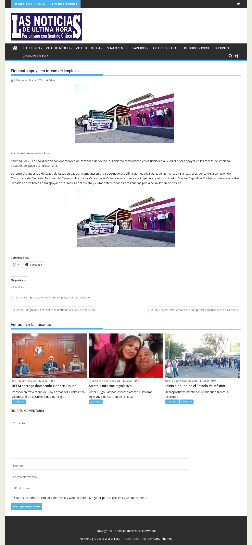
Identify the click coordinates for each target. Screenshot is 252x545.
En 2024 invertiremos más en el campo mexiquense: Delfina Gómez (193, 310)
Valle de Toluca (88, 48)
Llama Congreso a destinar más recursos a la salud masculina (55, 310)
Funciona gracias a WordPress (100, 538)
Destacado (186, 401)
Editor (51, 80)
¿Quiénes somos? (35, 56)
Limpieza (62, 297)
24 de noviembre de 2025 (181, 380)
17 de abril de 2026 (24, 380)
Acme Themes (162, 538)
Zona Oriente (116, 48)
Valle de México (58, 48)
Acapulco (38, 297)
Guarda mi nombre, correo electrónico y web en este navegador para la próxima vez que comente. (81, 498)
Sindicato (85, 297)
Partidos (139, 48)
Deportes (222, 48)
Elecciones (31, 48)
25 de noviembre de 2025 (104, 380)
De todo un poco (196, 48)
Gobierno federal (165, 48)
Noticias (73, 297)
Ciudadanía (20, 297)
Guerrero (50, 297)
